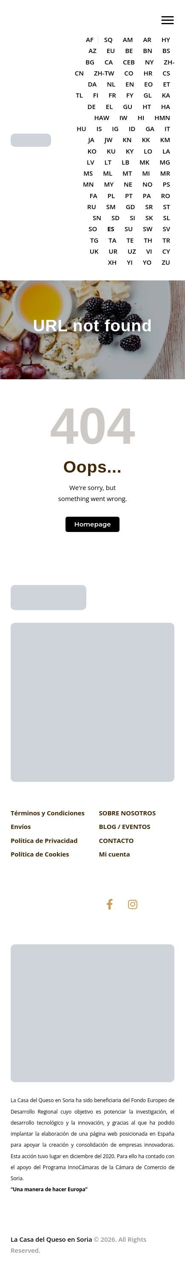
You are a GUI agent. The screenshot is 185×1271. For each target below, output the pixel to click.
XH (112, 262)
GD (130, 206)
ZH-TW (104, 73)
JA (91, 139)
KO (92, 151)
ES (110, 228)
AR (147, 39)
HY (166, 39)
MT (127, 173)
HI (140, 117)
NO (147, 184)
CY (166, 251)
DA (92, 84)
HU (81, 128)
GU (127, 106)
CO (128, 73)
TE (130, 240)
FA (93, 195)
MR (165, 173)
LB (125, 162)
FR (112, 95)
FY (130, 95)
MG (164, 162)
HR (147, 73)
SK (149, 217)
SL (166, 217)
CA (109, 62)
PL (111, 195)
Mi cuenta (114, 854)
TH (148, 240)
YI (129, 262)
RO (165, 195)
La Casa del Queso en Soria (51, 1239)
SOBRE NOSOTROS (127, 813)
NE (128, 184)
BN (147, 50)
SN (97, 217)
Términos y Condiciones (48, 813)
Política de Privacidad (44, 840)
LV (90, 162)
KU (111, 151)
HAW (101, 117)
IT (167, 128)
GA (149, 128)
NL (111, 84)
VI (149, 251)
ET (166, 84)
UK (94, 251)
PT (129, 195)
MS (88, 173)
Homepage (92, 524)
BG (89, 62)
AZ (92, 50)
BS (166, 50)
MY (109, 184)
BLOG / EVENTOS (125, 826)
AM (128, 39)
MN (88, 184)
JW (109, 139)
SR (149, 206)
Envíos (21, 826)
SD (115, 217)
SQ (108, 39)
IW (124, 117)
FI (96, 95)
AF (90, 39)
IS (99, 128)
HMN (162, 117)
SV (166, 228)
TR (166, 240)
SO (92, 228)
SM (111, 206)
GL (148, 95)
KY (130, 151)
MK (144, 162)
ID (132, 128)
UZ (132, 251)
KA (166, 95)
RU (91, 206)
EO (148, 84)
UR (112, 251)
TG (94, 240)
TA (112, 240)
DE (91, 106)
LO (148, 151)
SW (147, 228)
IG (115, 128)
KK (146, 139)
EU (111, 50)
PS (166, 184)
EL (109, 106)
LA (166, 151)
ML (107, 173)
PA (147, 195)
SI (132, 217)
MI (146, 173)
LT (107, 162)
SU (129, 228)
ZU (166, 262)
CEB (129, 62)
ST (166, 206)
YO (147, 262)
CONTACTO (116, 840)
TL (79, 95)
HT (146, 106)
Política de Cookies (40, 854)
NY (149, 62)
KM (165, 139)
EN (129, 84)
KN (126, 139)
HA (165, 106)
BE (129, 50)
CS (166, 73)
